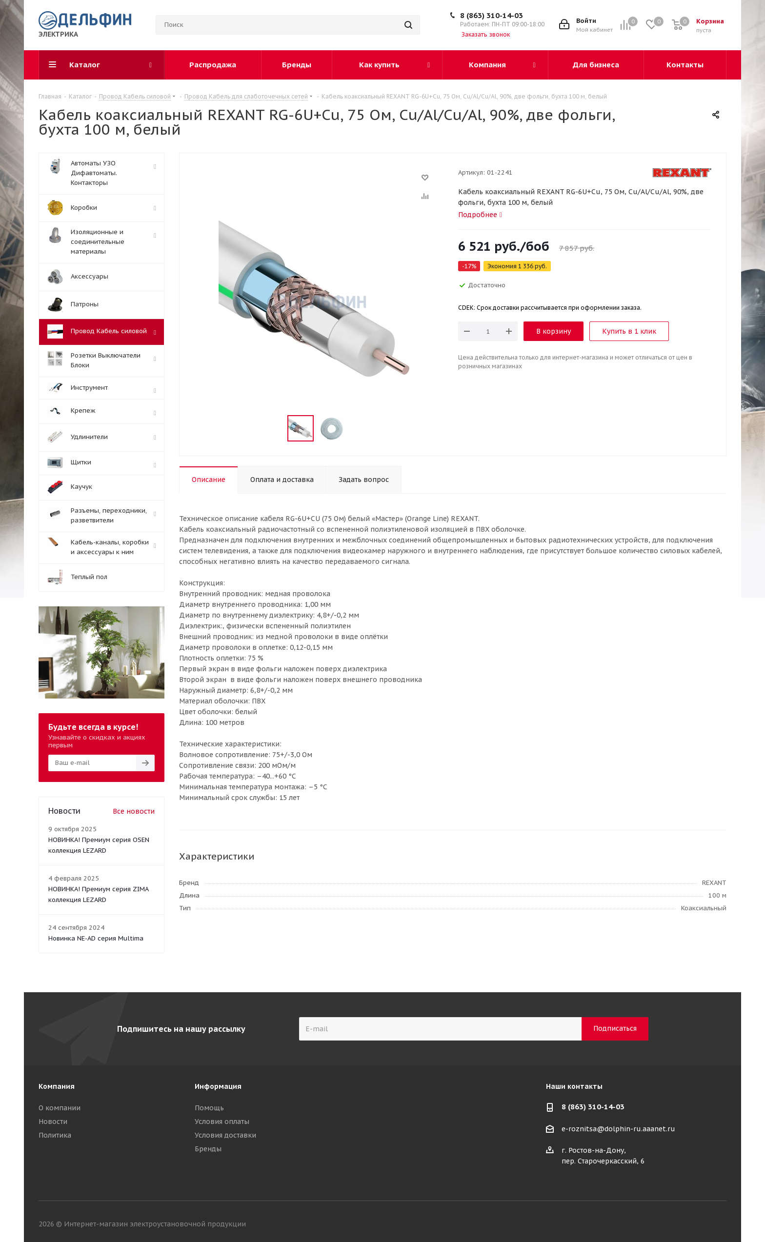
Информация (218, 1086)
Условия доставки (225, 1135)
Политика (55, 1135)
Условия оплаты (222, 1121)
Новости (53, 1121)
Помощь (209, 1107)
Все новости (134, 811)
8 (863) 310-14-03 (491, 15)
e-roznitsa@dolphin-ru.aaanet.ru (618, 1128)
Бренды (208, 1148)
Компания (57, 1086)
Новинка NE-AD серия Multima (95, 938)
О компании (60, 1107)
